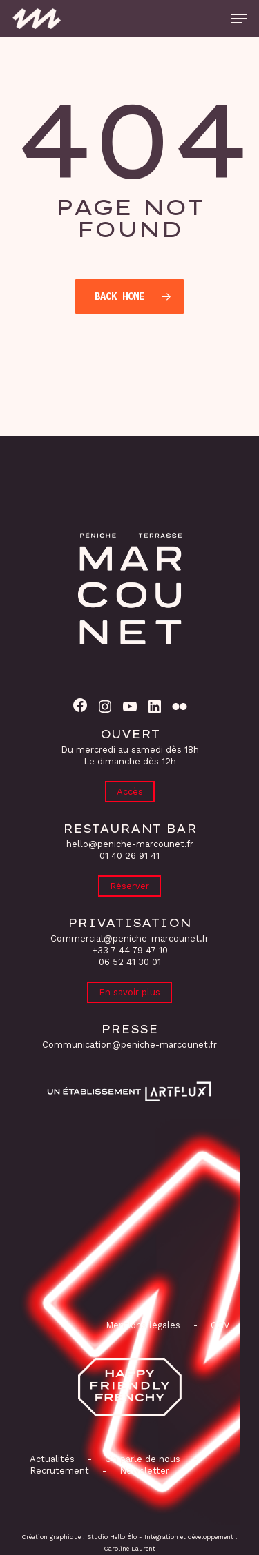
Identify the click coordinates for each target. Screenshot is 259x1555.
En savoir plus (129, 992)
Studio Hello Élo (112, 1537)
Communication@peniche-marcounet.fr (129, 1044)
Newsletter (144, 1470)
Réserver (129, 886)
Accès (130, 791)
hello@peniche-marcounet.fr (129, 844)
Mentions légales (143, 1325)
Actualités (52, 1459)
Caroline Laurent (129, 1548)
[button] (239, 19)
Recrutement (59, 1470)
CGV (220, 1325)
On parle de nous (141, 1459)
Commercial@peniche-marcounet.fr (129, 938)
